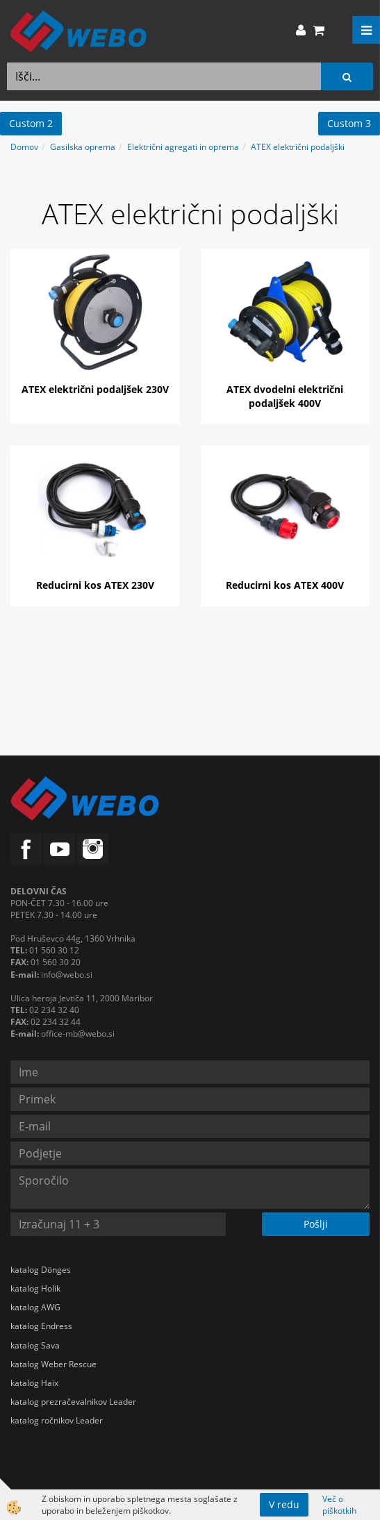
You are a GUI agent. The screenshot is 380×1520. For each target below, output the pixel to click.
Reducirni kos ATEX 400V (285, 585)
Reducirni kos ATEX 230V (95, 585)
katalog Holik (35, 1288)
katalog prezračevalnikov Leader (73, 1402)
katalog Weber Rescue (53, 1364)
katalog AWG (35, 1307)
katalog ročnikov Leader (56, 1420)
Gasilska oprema (82, 147)
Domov (24, 147)
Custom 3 (349, 123)
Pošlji (316, 1223)
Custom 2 (31, 123)
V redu (284, 1504)
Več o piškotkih (339, 1505)
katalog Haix (34, 1383)
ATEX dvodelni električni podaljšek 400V (284, 396)
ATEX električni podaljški (298, 147)
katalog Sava (35, 1345)
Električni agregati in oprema (183, 147)
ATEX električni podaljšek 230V (95, 389)
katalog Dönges (40, 1270)
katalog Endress (41, 1326)
